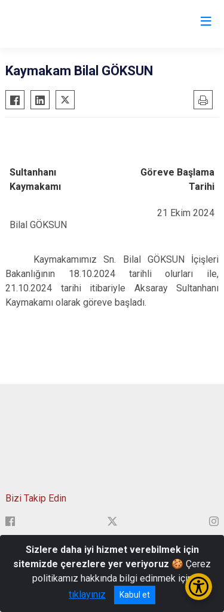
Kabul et (134, 594)
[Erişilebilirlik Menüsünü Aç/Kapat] (198, 586)
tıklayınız (87, 594)
